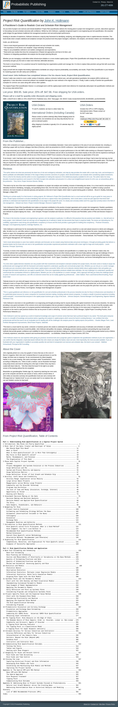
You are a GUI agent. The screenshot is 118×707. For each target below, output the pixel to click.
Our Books (14, 12)
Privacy (103, 2)
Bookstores (51, 12)
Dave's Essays (104, 12)
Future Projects (74, 12)
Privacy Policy (110, 704)
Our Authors (27, 12)
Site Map (102, 704)
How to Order (40, 12)
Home (5, 12)
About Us (110, 2)
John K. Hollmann (56, 20)
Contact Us (96, 2)
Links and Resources (89, 12)
